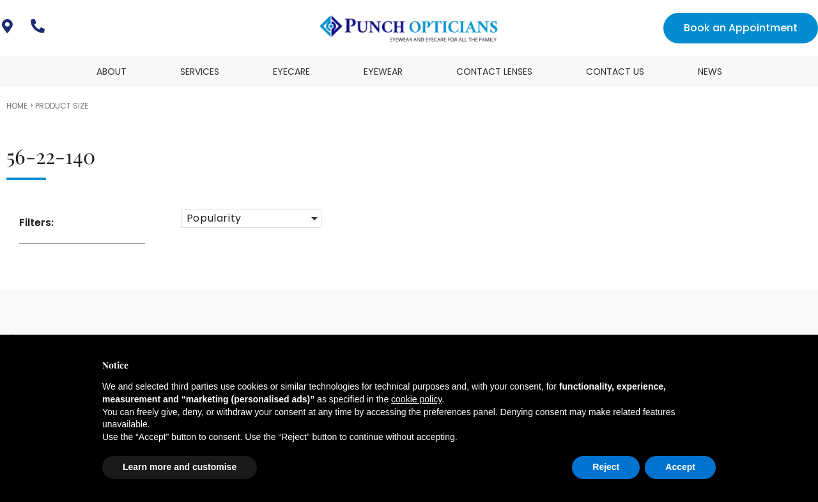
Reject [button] (605, 467)
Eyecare (291, 71)
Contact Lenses (494, 71)
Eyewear (383, 71)
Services (199, 71)
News (710, 71)
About (111, 71)
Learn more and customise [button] (179, 467)
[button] (251, 218)
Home (16, 105)
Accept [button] (680, 467)
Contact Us (615, 71)
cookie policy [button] (416, 399)
